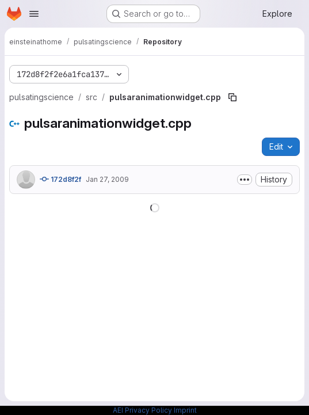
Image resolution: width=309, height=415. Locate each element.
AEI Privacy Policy (142, 410)
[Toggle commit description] (244, 179)
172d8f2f (60, 179)
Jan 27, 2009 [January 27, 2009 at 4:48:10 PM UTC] (107, 179)
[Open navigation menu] (34, 14)
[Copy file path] (232, 97)
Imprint (185, 410)
